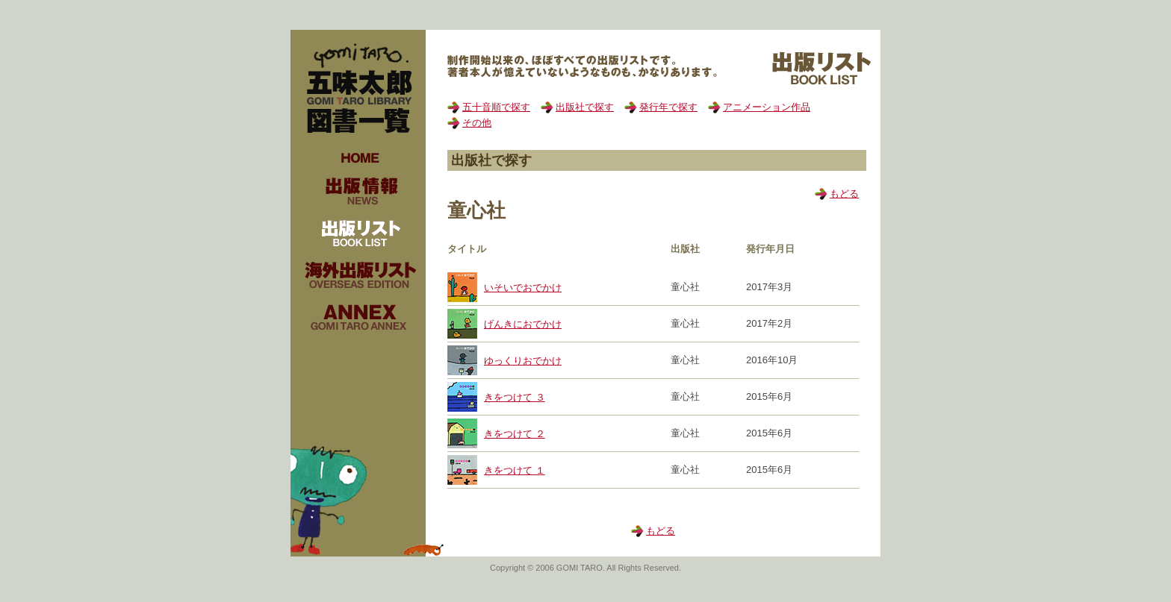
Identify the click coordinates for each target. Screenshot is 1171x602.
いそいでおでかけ (523, 287)
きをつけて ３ (514, 397)
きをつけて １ (514, 470)
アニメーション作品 (766, 107)
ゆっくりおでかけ (523, 360)
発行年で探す (668, 107)
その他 (476, 122)
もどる (844, 193)
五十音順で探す (496, 107)
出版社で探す (585, 107)
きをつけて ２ (514, 433)
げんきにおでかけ (523, 324)
